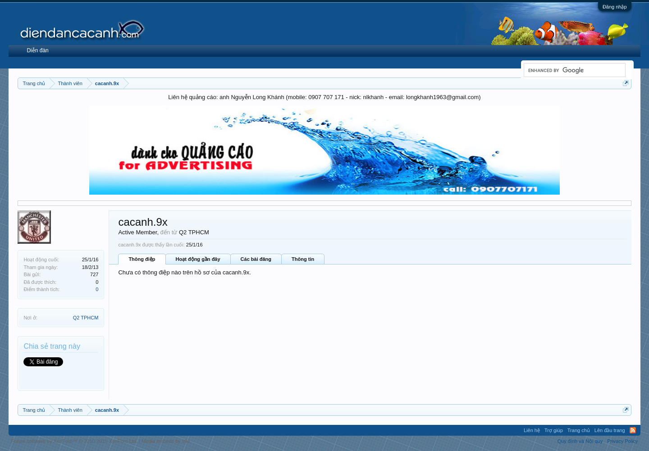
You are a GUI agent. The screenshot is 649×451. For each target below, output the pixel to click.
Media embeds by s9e (166, 441)
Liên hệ (532, 430)
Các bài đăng (256, 259)
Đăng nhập (615, 6)
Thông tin (303, 259)
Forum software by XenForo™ (74, 441)
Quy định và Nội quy (580, 441)
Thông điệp (141, 259)
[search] (573, 70)
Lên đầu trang (609, 430)
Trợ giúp (553, 430)
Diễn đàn (37, 50)
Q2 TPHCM (86, 317)
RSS (633, 430)
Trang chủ (578, 430)
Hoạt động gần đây (198, 259)
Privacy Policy (622, 441)
